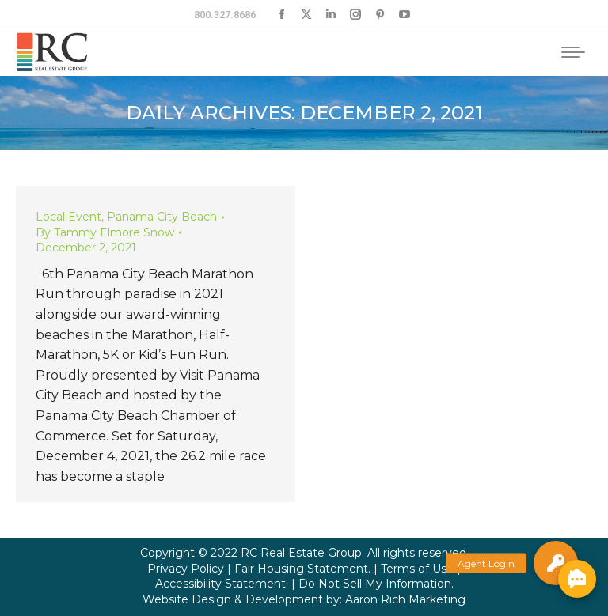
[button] (556, 563)
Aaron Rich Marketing (405, 599)
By (105, 232)
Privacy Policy (185, 568)
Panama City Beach (162, 217)
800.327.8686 (225, 15)
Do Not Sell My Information (374, 583)
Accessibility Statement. (221, 583)
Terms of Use (417, 568)
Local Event (68, 217)
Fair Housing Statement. (302, 568)
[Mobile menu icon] (573, 52)
